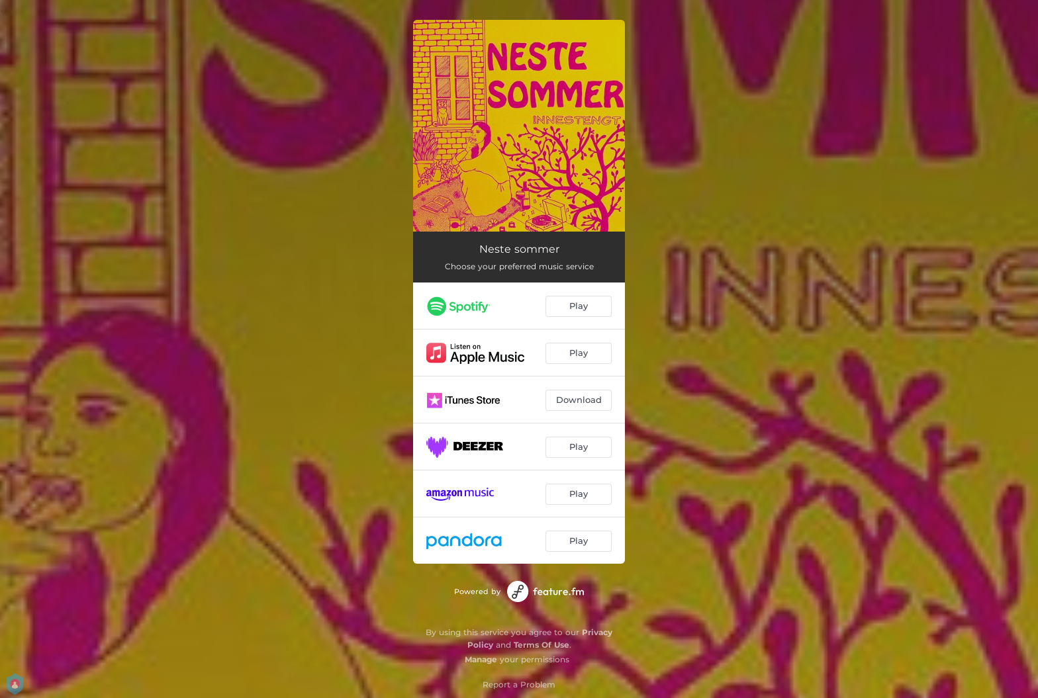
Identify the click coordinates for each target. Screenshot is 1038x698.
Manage (481, 659)
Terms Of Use (541, 645)
